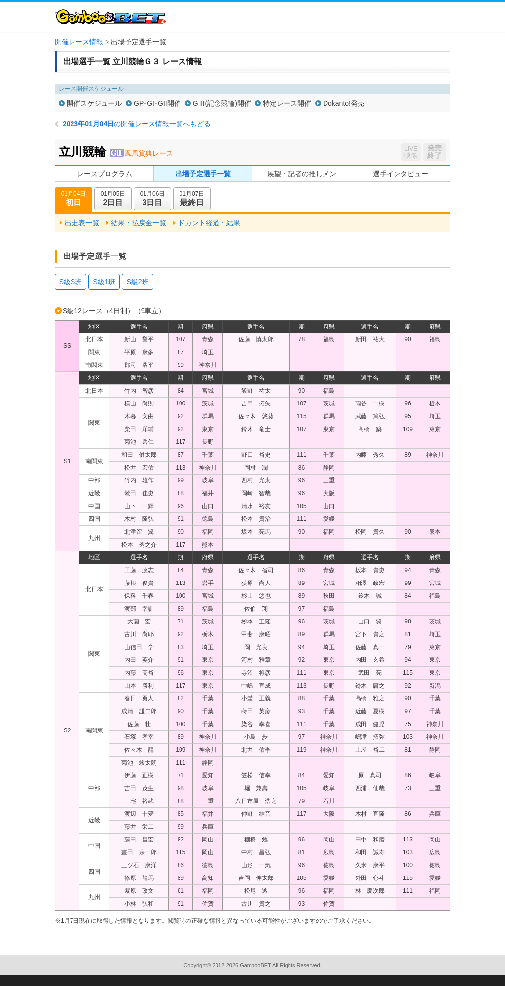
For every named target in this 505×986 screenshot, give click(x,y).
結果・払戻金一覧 (138, 223)
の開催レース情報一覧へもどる (137, 124)
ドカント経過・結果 (209, 223)
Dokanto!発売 (343, 103)
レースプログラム (104, 174)
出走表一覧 (82, 223)
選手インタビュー (400, 174)
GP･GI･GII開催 (157, 103)
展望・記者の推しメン (301, 174)
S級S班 (70, 282)
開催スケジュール (94, 103)
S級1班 (104, 282)
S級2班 (137, 282)
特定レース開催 (287, 103)
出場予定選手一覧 (203, 174)
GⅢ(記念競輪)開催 (222, 103)
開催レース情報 (79, 42)
